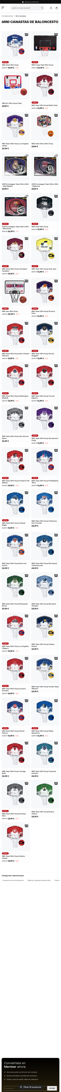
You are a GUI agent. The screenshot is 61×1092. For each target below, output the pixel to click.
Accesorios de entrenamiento (13, 880)
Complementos (7, 16)
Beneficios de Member (30, 2)
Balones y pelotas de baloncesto (39, 880)
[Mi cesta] (56, 8)
